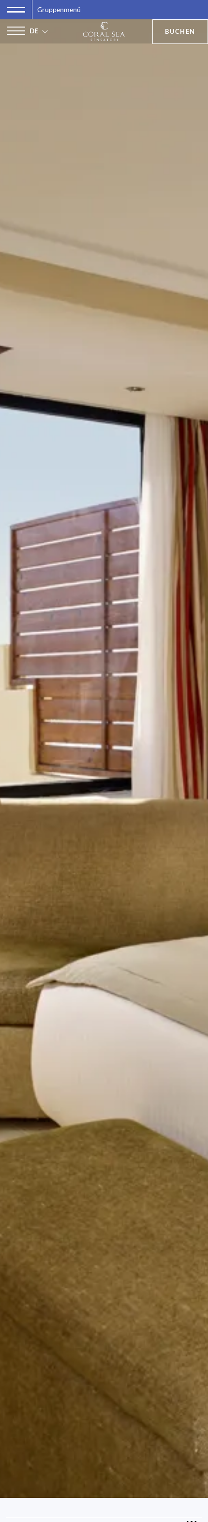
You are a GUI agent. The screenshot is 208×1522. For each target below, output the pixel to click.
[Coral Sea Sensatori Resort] (104, 31)
